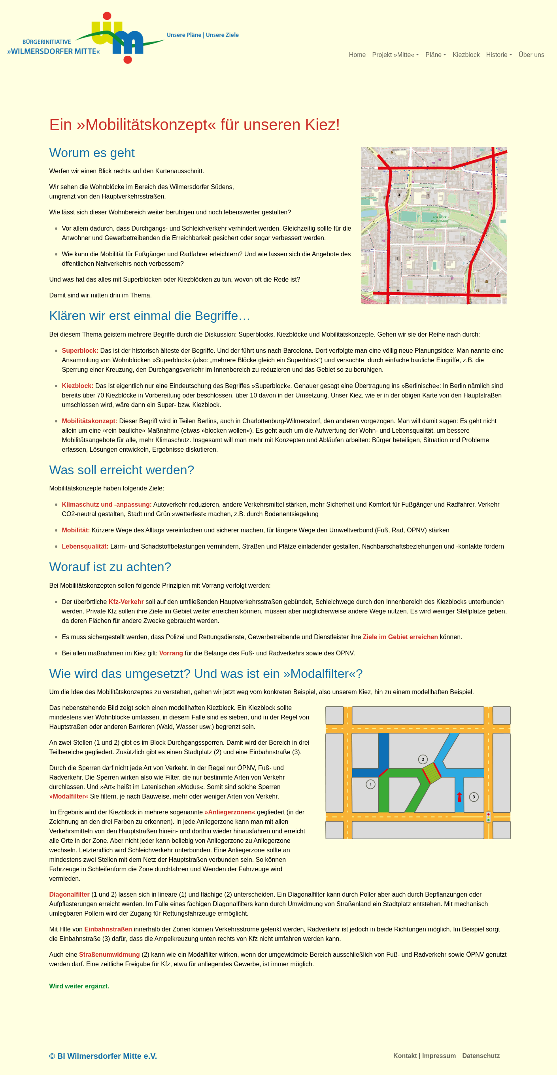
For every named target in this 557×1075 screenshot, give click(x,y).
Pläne (433, 54)
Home (357, 54)
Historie (497, 54)
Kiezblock (466, 54)
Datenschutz (481, 1055)
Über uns (531, 54)
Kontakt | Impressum (424, 1055)
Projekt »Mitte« (393, 54)
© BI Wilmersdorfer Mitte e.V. (103, 1056)
